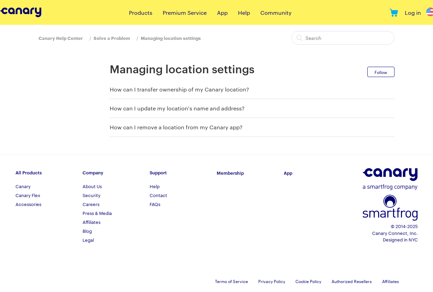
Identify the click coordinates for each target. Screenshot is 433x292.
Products (140, 12)
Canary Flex (27, 195)
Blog (87, 231)
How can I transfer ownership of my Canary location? (179, 89)
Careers (91, 204)
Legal (88, 240)
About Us (92, 186)
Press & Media (97, 213)
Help (244, 12)
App (222, 12)
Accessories (28, 204)
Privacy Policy (271, 281)
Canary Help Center (61, 38)
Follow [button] (381, 72)
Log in (413, 12)
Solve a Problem (112, 38)
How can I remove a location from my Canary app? (176, 127)
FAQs (155, 204)
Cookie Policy (308, 281)
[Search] (342, 38)
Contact (158, 195)
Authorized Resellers (352, 281)
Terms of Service (231, 281)
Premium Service (185, 12)
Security (91, 195)
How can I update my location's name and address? (177, 108)
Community (276, 12)
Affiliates (91, 222)
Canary (23, 186)
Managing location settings (171, 38)
